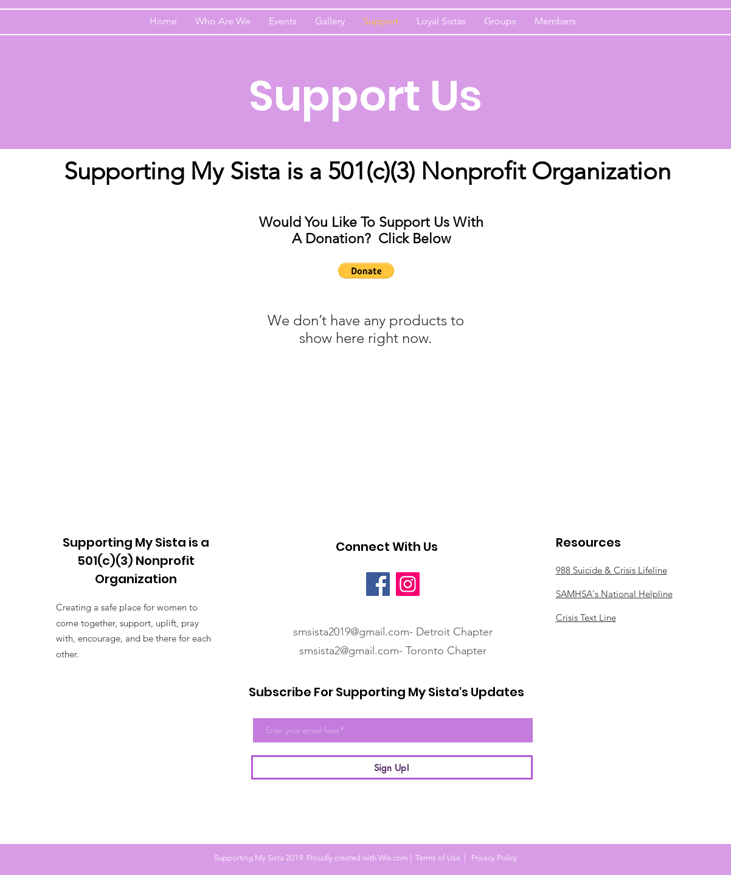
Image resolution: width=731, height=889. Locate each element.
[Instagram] (408, 584)
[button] (366, 270)
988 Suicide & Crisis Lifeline (611, 570)
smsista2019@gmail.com (351, 631)
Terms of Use (437, 857)
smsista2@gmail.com (349, 650)
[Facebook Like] (345, 584)
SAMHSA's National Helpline (614, 594)
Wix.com (393, 857)
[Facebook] (378, 584)
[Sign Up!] (392, 767)
